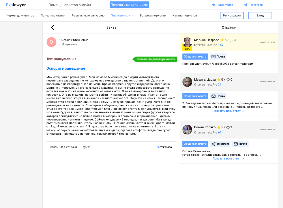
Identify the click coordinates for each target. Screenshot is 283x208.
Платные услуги (122, 15)
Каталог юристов (185, 15)
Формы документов (20, 15)
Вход (260, 15)
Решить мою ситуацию (88, 15)
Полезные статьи (53, 15)
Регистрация (231, 15)
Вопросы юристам (153, 15)
